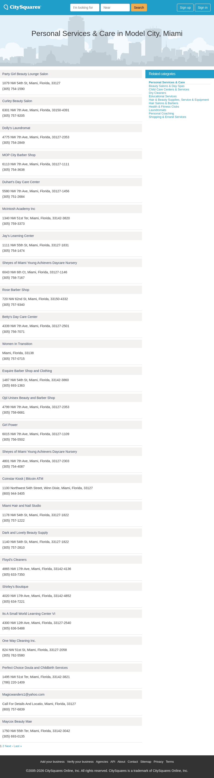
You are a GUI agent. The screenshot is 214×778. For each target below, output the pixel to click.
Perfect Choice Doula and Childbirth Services (35, 668)
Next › (9, 746)
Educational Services (163, 96)
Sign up (185, 7)
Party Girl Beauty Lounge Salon (25, 74)
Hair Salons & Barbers (163, 103)
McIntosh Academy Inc (18, 209)
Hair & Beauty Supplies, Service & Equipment (179, 99)
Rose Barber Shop (15, 290)
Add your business (52, 761)
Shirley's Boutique (15, 586)
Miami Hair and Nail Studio (21, 505)
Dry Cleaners (157, 93)
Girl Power (10, 425)
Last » (18, 746)
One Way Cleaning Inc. (19, 640)
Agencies (102, 761)
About (121, 761)
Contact (133, 761)
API (112, 761)
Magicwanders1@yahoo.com (23, 694)
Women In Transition (17, 344)
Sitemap (145, 761)
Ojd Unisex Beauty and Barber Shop (28, 398)
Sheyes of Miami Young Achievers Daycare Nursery (39, 263)
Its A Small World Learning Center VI (28, 613)
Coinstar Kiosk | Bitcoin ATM (22, 478)
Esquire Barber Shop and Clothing (27, 371)
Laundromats (157, 110)
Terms (170, 761)
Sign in (203, 7)
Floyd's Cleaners (14, 559)
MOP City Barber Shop (18, 155)
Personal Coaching (161, 113)
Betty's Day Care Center (19, 317)
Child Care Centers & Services (169, 89)
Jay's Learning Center (18, 236)
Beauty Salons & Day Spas (167, 86)
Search (139, 7)
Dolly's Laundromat (16, 128)
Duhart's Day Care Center (21, 182)
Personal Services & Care (167, 82)
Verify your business (80, 761)
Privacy (158, 761)
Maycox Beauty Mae (17, 721)
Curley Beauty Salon (17, 101)
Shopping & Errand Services (167, 117)
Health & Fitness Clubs (164, 106)
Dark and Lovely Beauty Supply (25, 532)
